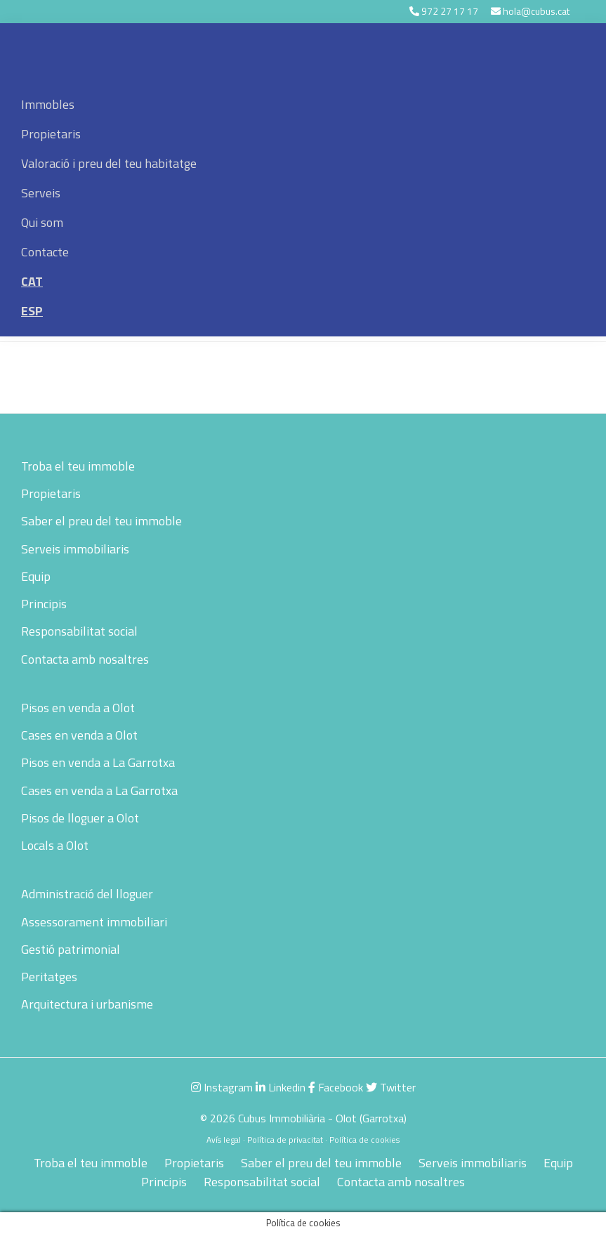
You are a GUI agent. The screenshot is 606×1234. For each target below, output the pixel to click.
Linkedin (280, 1087)
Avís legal (223, 1139)
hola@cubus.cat (536, 11)
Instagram (222, 1087)
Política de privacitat (285, 1139)
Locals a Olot (54, 845)
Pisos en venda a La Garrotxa (98, 762)
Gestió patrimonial (70, 949)
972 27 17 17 (449, 11)
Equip (36, 576)
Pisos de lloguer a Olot (80, 817)
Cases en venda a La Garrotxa (99, 790)
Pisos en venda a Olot (78, 707)
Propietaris (51, 493)
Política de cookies (364, 1139)
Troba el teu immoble (78, 466)
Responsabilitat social (79, 631)
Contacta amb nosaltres (85, 659)
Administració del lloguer (87, 893)
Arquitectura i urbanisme (87, 1004)
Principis (44, 603)
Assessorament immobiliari (94, 921)
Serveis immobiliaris (75, 548)
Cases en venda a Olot (79, 735)
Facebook (335, 1087)
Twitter (391, 1087)
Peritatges (49, 976)
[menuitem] (303, 281)
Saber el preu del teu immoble (101, 520)
